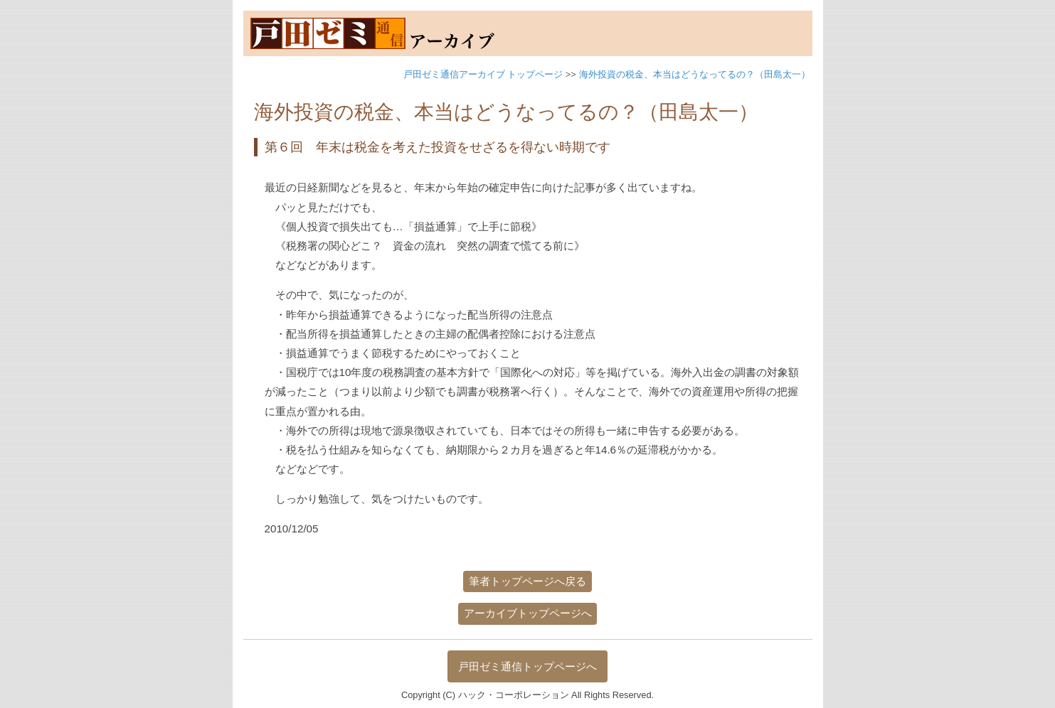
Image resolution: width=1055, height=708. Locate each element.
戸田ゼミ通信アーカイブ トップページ (483, 74)
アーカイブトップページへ (528, 613)
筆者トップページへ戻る (527, 581)
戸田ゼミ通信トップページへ (527, 666)
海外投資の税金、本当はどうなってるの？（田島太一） (694, 74)
